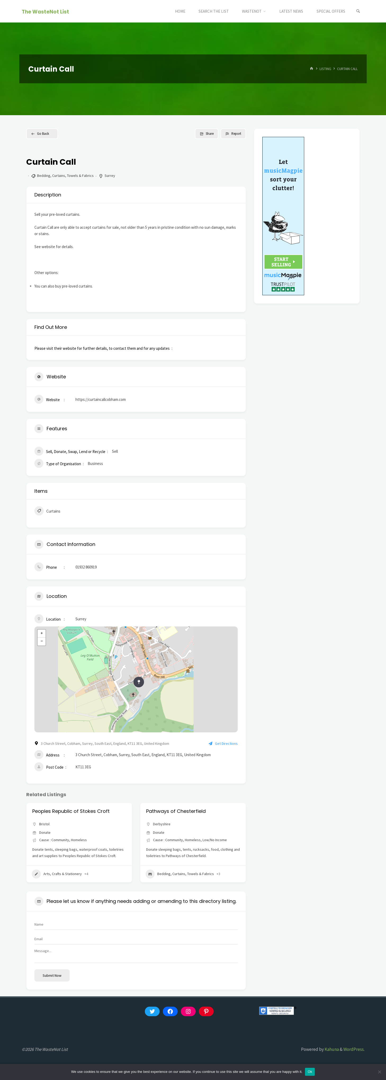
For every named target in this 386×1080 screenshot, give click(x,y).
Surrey (110, 175)
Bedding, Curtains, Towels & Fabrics (65, 175)
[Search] (358, 11)
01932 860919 (86, 567)
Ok (310, 1072)
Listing (325, 68)
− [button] (42, 641)
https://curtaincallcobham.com (100, 399)
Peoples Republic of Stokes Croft (184, 811)
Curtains (47, 512)
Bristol (44, 824)
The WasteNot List (45, 11)
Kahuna (331, 1049)
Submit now (52, 975)
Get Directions (223, 743)
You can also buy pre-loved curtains (63, 286)
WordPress (353, 1049)
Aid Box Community (55, 811)
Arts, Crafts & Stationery (171, 874)
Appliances (46, 874)
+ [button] (42, 633)
